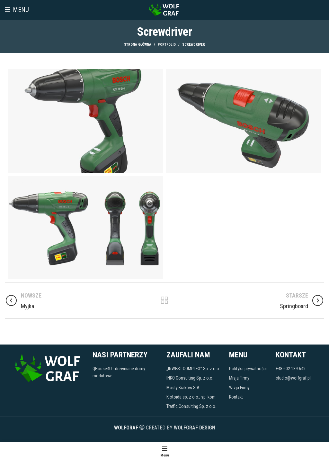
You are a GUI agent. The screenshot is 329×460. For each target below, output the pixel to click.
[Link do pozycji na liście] (126, 372)
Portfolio (167, 44)
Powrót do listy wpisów (164, 300)
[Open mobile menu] (17, 9)
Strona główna (137, 44)
